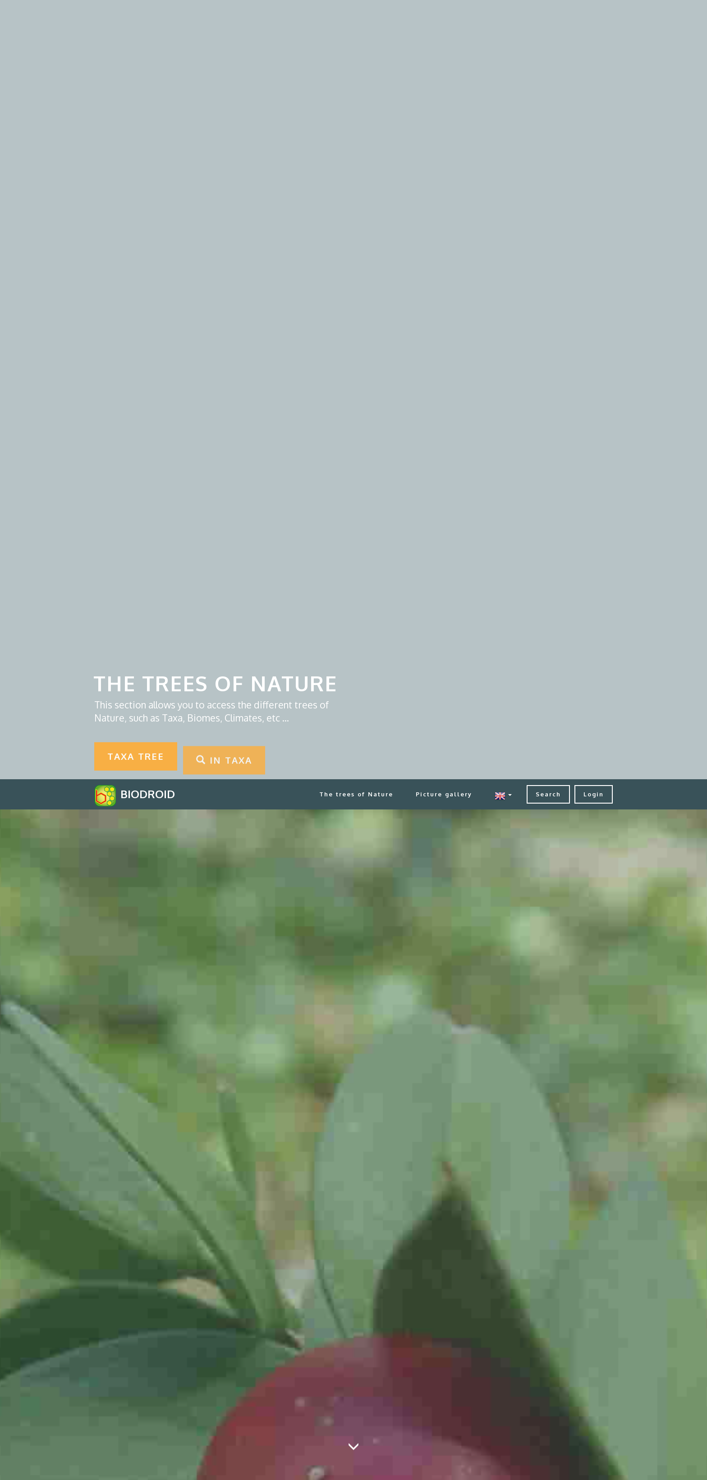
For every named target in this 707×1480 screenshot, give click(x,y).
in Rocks (421, 995)
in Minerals (286, 995)
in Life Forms (151, 995)
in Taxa (151, 1104)
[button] (503, 15)
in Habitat (556, 885)
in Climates (421, 885)
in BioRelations (150, 885)
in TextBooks (286, 1104)
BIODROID (147, 15)
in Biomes (286, 885)
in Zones (420, 1104)
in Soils (556, 995)
